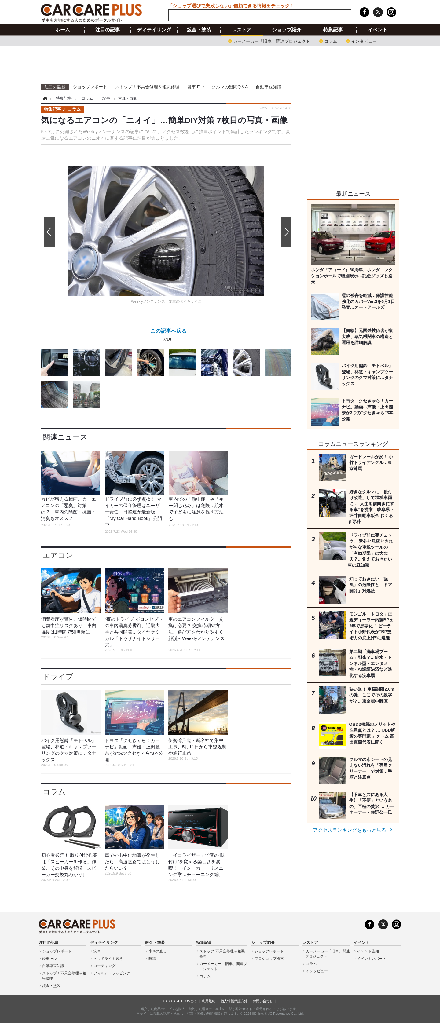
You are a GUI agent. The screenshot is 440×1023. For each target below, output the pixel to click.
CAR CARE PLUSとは (180, 1001)
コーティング (105, 966)
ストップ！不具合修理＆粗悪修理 (147, 86)
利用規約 (208, 1001)
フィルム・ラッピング (112, 973)
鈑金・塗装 (199, 29)
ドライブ (58, 676)
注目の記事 (107, 29)
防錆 (152, 958)
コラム (330, 41)
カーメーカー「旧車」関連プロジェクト (271, 41)
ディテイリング (154, 29)
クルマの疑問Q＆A (230, 86)
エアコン (58, 555)
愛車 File (195, 86)
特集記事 (333, 29)
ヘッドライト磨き (108, 958)
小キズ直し (157, 951)
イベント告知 (368, 951)
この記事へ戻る (168, 336)
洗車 (97, 951)
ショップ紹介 (286, 29)
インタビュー (364, 41)
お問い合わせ (263, 1001)
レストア (241, 29)
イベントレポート (371, 958)
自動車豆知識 (268, 86)
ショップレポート (90, 86)
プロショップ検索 (269, 958)
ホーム (62, 29)
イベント (377, 29)
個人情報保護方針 (234, 1001)
